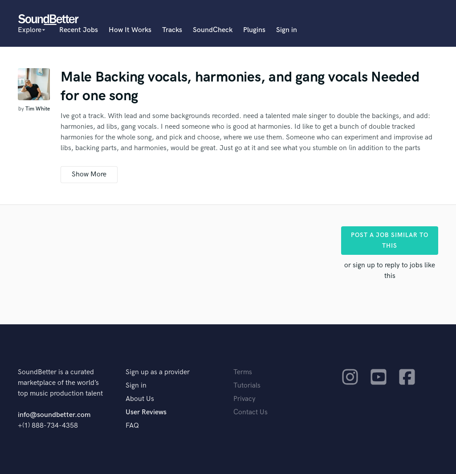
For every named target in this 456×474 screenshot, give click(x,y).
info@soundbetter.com (54, 415)
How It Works (130, 30)
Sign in (286, 30)
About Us (140, 399)
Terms (242, 372)
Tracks (172, 30)
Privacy (244, 399)
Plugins (254, 30)
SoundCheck (212, 30)
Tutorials (247, 385)
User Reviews (146, 412)
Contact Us (250, 412)
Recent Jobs (78, 30)
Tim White (37, 109)
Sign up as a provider (158, 372)
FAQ (132, 425)
